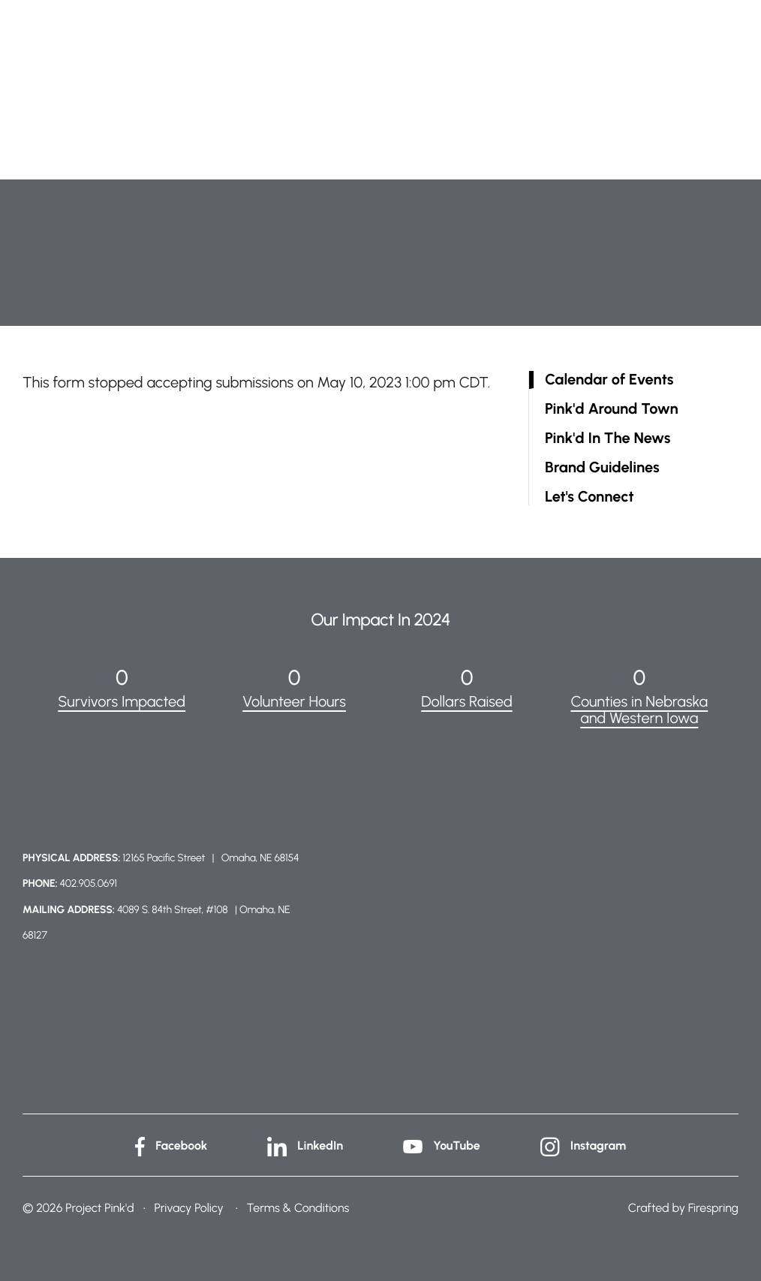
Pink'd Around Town (611, 408)
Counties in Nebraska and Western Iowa (639, 709)
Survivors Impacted (121, 701)
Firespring (713, 1208)
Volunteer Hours (294, 701)
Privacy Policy (188, 1208)
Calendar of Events (609, 379)
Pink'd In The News (607, 438)
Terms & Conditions (298, 1208)
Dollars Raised (467, 701)
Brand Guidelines (602, 467)
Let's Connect (589, 496)
